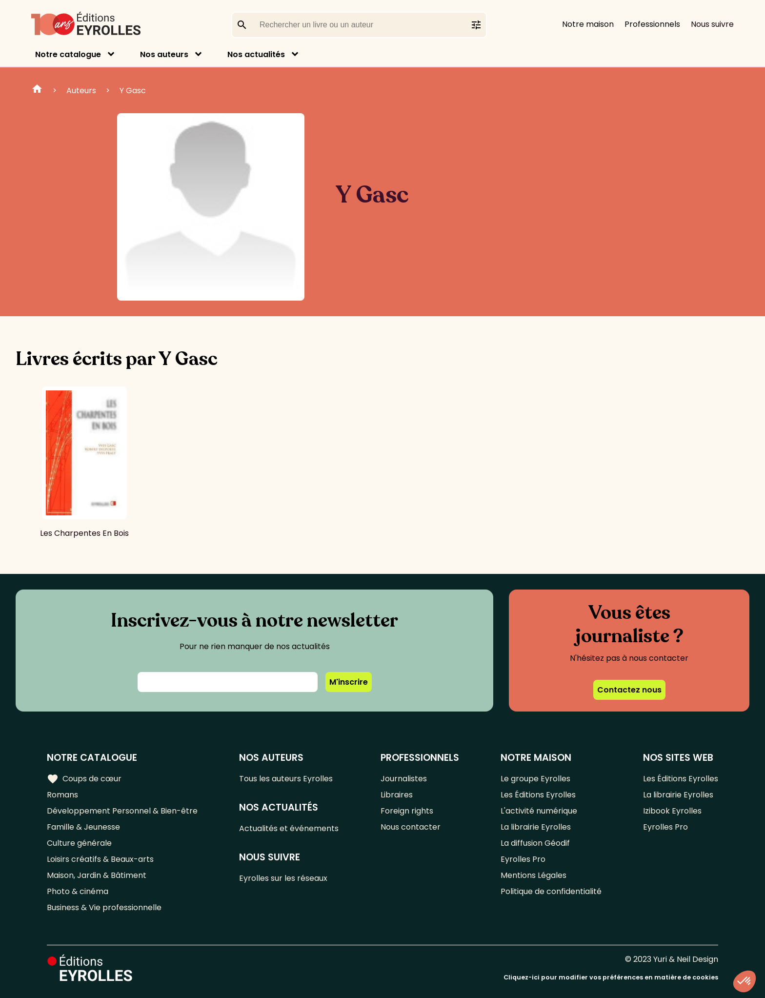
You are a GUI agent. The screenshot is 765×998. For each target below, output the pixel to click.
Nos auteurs (164, 54)
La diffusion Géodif (535, 843)
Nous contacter (411, 827)
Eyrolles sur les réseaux (283, 878)
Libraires (397, 794)
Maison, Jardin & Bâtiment (96, 875)
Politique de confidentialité (551, 891)
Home (37, 90)
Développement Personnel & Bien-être (122, 810)
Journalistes (404, 778)
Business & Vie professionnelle (104, 907)
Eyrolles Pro (523, 859)
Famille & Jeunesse (83, 827)
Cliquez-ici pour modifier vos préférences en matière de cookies (610, 977)
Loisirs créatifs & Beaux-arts (100, 859)
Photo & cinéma (77, 891)
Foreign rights (407, 810)
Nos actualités (256, 54)
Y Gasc (133, 90)
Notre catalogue (68, 54)
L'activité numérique (539, 810)
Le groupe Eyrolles (535, 778)
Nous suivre (712, 24)
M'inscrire (348, 682)
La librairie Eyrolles (536, 827)
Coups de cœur (84, 779)
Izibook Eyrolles (672, 810)
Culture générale (79, 843)
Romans (62, 794)
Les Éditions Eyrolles (538, 794)
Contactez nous (629, 689)
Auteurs (81, 90)
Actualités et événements (289, 828)
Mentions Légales (533, 875)
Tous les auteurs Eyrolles (286, 778)
